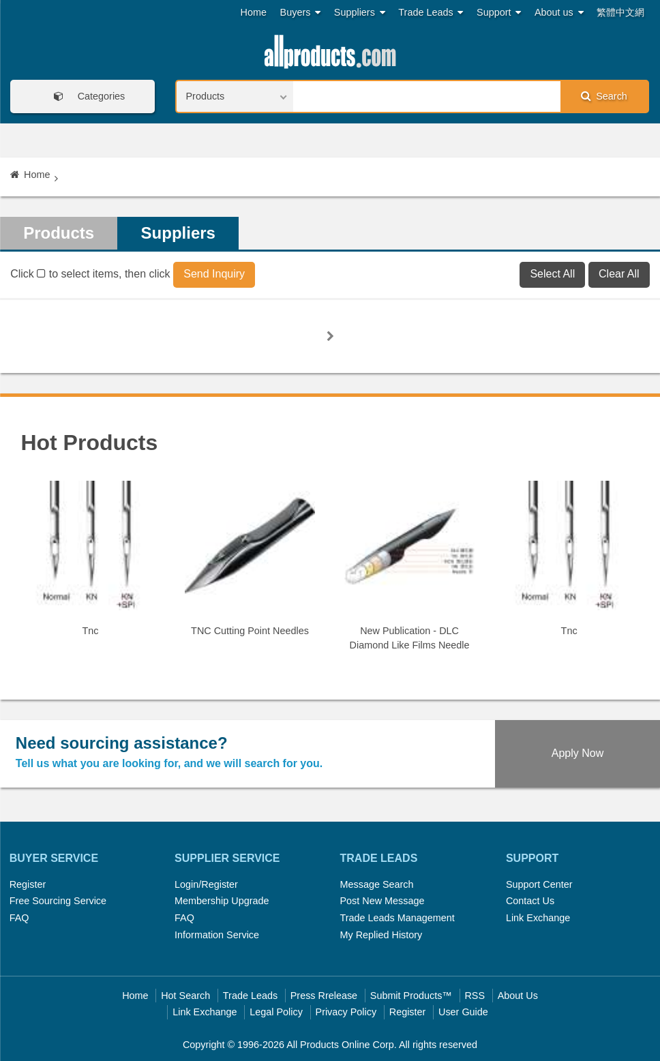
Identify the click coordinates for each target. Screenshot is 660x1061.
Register (28, 884)
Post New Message (382, 900)
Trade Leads (430, 12)
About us (559, 12)
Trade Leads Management (397, 917)
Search (604, 96)
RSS (474, 995)
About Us (518, 995)
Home (254, 12)
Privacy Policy (346, 1011)
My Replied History (381, 934)
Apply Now (577, 753)
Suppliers (359, 12)
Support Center (539, 884)
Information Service (217, 934)
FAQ (19, 917)
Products (58, 233)
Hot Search (185, 995)
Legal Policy (276, 1011)
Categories (85, 96)
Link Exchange (538, 917)
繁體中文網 (620, 12)
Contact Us (530, 900)
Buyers (300, 12)
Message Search (377, 884)
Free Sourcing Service (58, 900)
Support (499, 12)
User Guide (463, 1011)
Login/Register (206, 884)
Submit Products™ (411, 995)
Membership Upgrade (222, 900)
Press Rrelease (323, 995)
